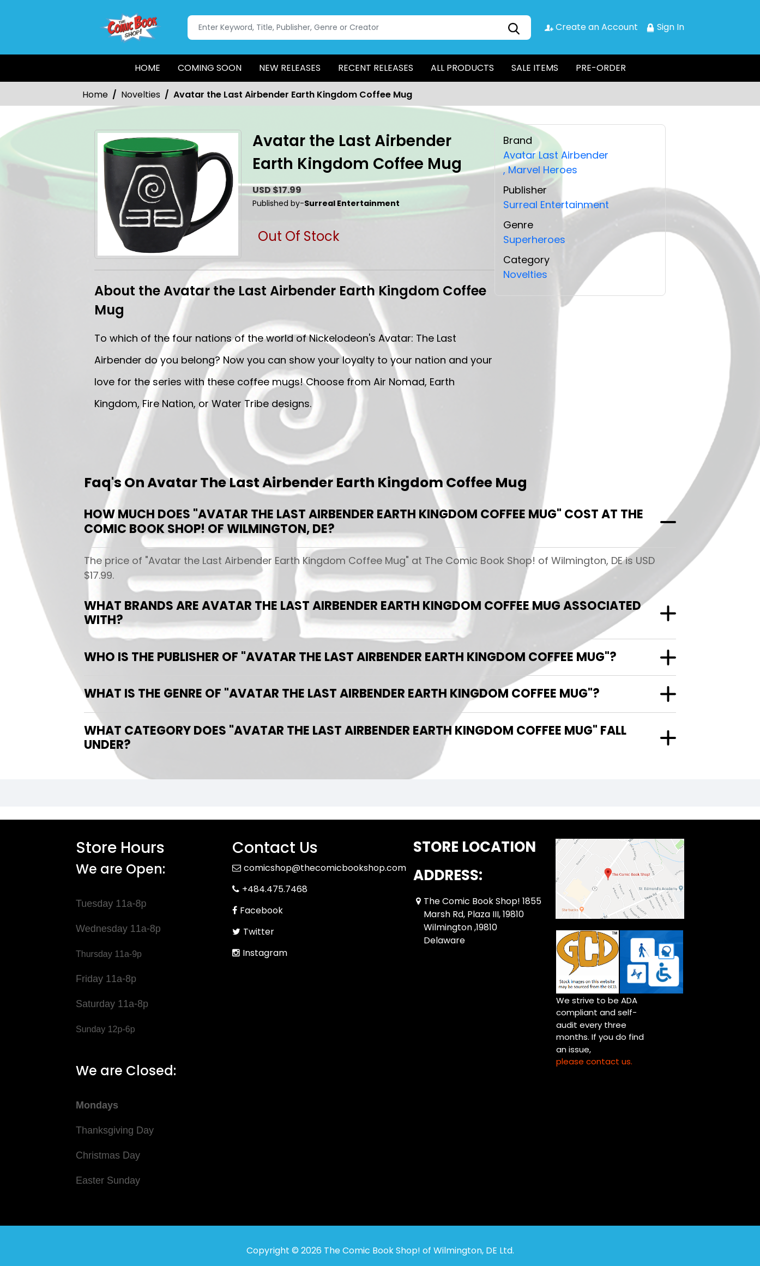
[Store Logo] (130, 27)
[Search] (359, 27)
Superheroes (534, 239)
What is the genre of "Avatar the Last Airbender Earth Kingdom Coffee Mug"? (342, 693)
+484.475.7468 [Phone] (274, 889)
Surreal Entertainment (556, 204)
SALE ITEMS (534, 68)
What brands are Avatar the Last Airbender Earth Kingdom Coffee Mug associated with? (362, 612)
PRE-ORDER (601, 68)
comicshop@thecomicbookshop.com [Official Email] (325, 868)
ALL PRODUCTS (462, 68)
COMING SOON (210, 68)
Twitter (258, 931)
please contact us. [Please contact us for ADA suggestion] (594, 1061)
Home (95, 94)
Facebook (261, 910)
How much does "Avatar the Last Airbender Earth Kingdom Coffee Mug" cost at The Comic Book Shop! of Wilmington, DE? (363, 521)
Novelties (140, 94)
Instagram (265, 953)
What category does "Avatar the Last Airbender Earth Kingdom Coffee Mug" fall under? (355, 737)
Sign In (665, 27)
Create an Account (591, 27)
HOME (147, 68)
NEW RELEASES (290, 68)
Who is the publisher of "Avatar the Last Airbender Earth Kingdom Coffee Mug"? (350, 657)
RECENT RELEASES (375, 68)
